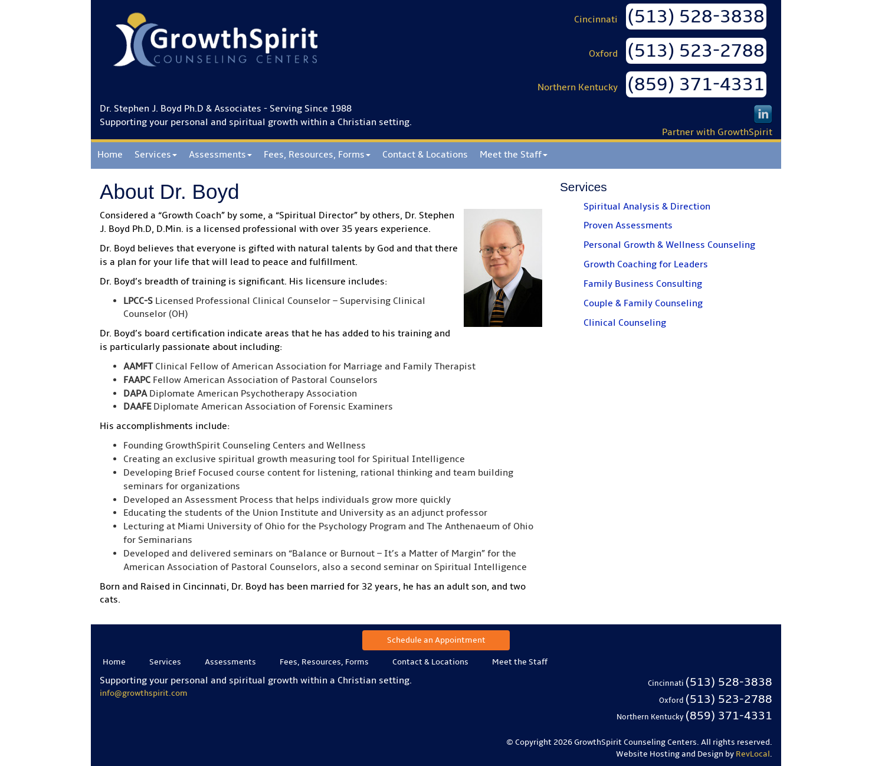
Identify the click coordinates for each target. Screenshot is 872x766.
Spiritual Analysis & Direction (646, 206)
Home (110, 155)
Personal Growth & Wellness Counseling (669, 245)
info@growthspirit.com (144, 693)
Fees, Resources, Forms (317, 155)
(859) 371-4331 (696, 84)
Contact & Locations (425, 155)
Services (156, 155)
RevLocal (753, 754)
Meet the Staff (514, 155)
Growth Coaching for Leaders (645, 264)
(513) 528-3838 (696, 16)
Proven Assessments (628, 225)
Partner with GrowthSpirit (717, 132)
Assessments (220, 155)
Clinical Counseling (624, 323)
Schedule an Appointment (436, 640)
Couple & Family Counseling (643, 303)
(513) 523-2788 (696, 51)
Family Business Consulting (642, 284)
